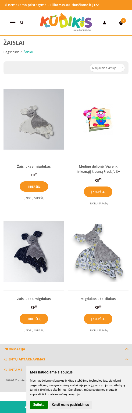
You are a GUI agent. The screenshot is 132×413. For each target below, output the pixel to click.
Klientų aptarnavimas (24, 359)
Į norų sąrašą (34, 198)
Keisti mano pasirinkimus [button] (70, 404)
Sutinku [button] (38, 404)
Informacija (14, 349)
